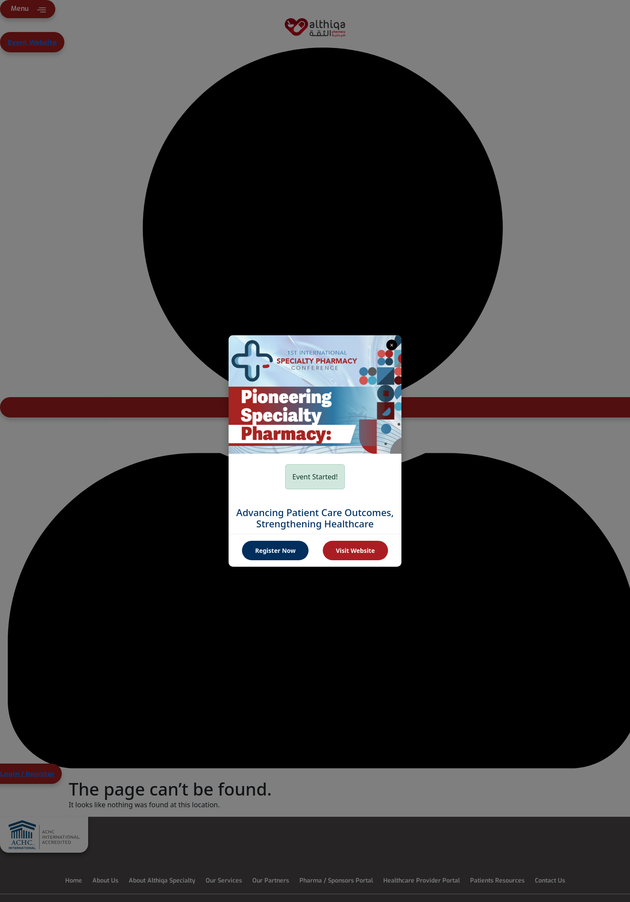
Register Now (275, 550)
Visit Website (355, 550)
